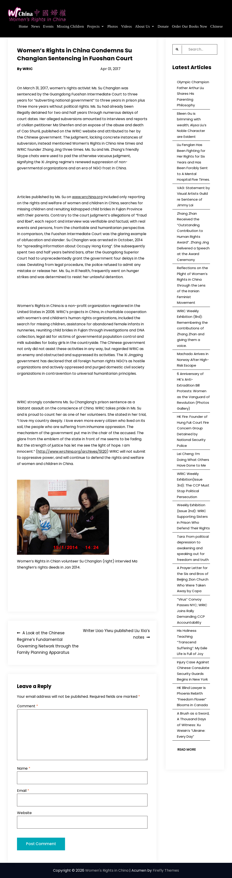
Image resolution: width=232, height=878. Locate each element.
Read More (186, 749)
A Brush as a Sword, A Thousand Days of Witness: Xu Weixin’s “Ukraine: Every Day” (193, 725)
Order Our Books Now (189, 26)
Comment (27, 706)
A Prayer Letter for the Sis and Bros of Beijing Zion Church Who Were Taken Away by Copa (192, 579)
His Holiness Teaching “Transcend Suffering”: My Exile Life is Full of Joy (192, 642)
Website (24, 812)
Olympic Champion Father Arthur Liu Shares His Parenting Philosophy (193, 93)
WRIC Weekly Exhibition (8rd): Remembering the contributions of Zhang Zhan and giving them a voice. (192, 328)
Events (48, 26)
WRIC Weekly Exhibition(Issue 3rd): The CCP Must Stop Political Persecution (193, 485)
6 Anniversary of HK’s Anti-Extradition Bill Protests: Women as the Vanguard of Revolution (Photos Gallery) (193, 391)
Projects (93, 26)
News (35, 26)
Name (23, 768)
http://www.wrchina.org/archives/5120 (72, 451)
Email (23, 790)
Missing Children (70, 26)
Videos (126, 26)
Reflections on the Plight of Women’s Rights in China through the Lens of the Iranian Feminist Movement (192, 285)
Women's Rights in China (106, 870)
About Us (142, 26)
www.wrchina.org (87, 196)
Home (23, 26)
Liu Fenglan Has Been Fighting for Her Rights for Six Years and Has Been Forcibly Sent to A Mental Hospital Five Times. (193, 162)
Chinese (216, 26)
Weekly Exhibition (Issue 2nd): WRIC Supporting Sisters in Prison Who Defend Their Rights (193, 516)
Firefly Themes (166, 870)
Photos (112, 26)
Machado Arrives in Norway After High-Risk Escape (193, 359)
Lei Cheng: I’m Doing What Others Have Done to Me (193, 459)
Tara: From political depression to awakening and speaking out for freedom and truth (193, 548)
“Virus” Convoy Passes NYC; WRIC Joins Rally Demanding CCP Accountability (192, 611)
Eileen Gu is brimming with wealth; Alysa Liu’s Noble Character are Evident (191, 125)
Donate (163, 26)
